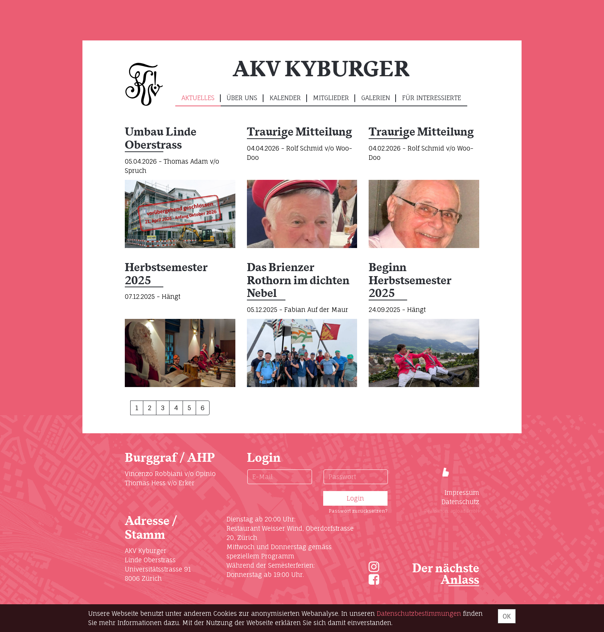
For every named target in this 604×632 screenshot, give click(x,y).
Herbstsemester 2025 (166, 274)
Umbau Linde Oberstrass (160, 139)
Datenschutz (460, 502)
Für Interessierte (431, 98)
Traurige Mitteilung (299, 132)
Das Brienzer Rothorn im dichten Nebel (298, 281)
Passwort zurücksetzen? (358, 511)
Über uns (241, 98)
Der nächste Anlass (445, 574)
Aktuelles (198, 98)
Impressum (462, 492)
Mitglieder (331, 98)
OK (507, 616)
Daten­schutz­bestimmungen (419, 613)
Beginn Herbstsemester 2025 (410, 281)
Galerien (375, 98)
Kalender (285, 98)
